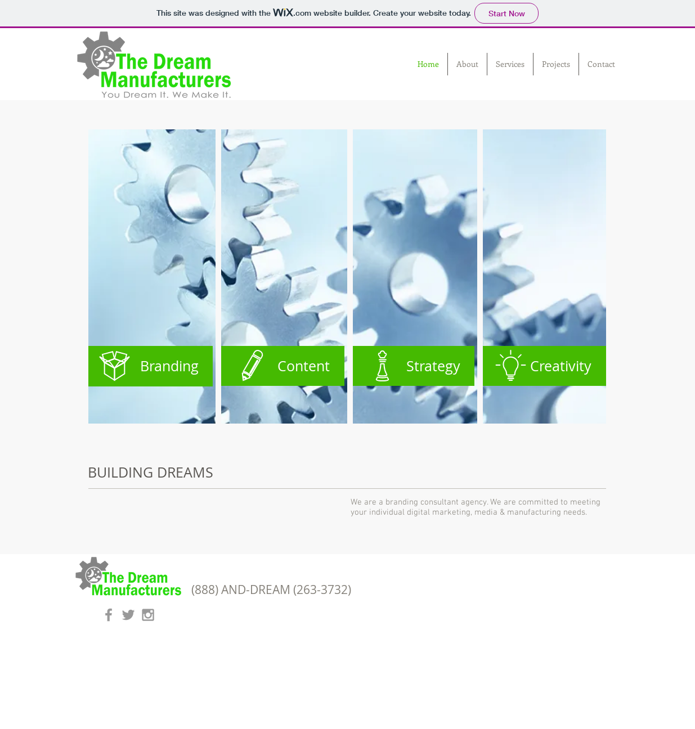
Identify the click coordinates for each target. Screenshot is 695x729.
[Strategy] (412, 366)
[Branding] (150, 366)
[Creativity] (543, 366)
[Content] (281, 366)
